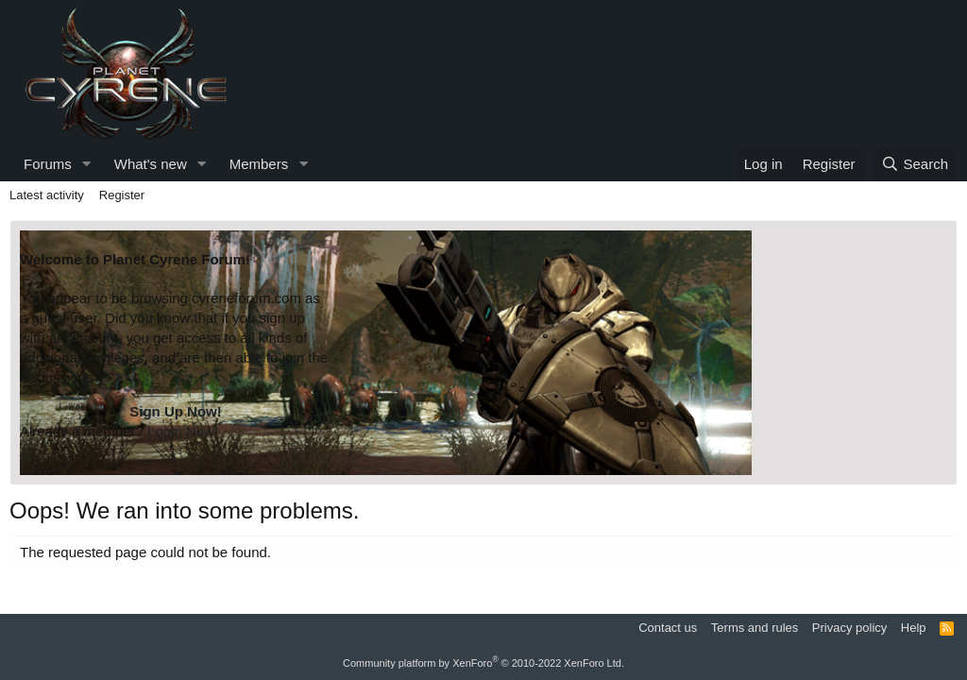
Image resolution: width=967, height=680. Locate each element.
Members (259, 164)
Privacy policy (849, 627)
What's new (150, 164)
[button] (87, 163)
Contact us (667, 627)
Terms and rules (754, 627)
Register (121, 195)
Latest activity (46, 195)
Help (913, 627)
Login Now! (182, 431)
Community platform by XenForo (483, 663)
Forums (48, 164)
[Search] (915, 163)
